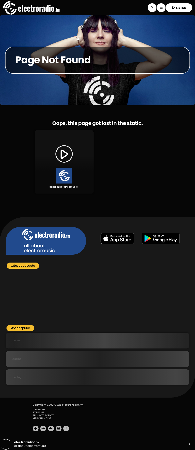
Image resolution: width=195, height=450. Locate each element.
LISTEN (178, 7)
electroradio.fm (72, 405)
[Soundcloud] (43, 428)
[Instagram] (59, 428)
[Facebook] (66, 428)
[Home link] (31, 8)
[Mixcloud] (51, 428)
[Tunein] (36, 428)
